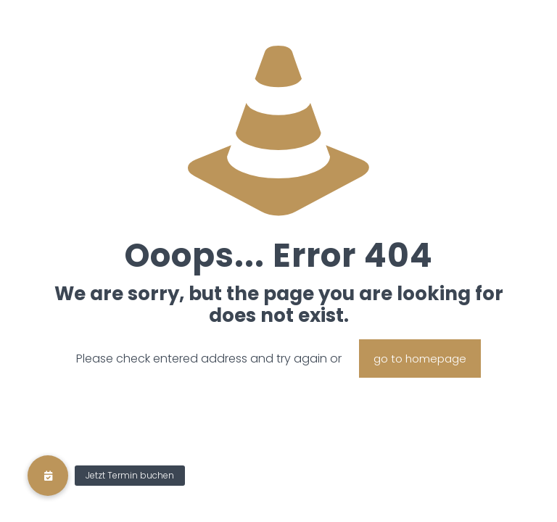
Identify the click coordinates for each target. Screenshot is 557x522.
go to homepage (420, 358)
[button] (48, 475)
